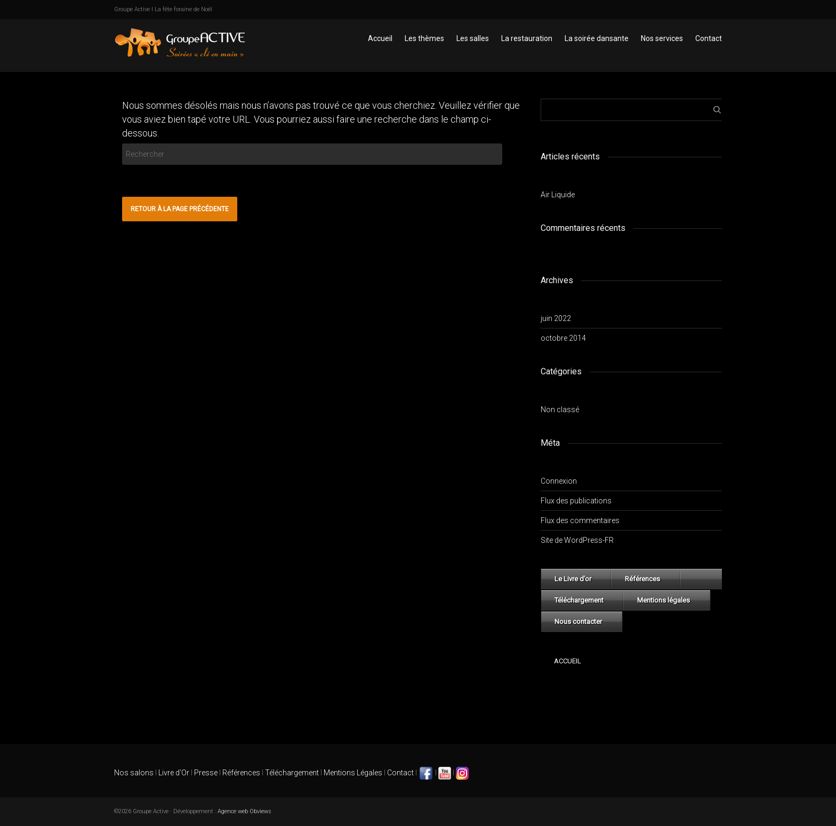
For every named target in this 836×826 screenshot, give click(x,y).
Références (642, 579)
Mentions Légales (353, 772)
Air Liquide (558, 194)
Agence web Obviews (244, 811)
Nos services (662, 38)
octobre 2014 (563, 338)
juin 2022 (556, 318)
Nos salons (134, 772)
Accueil (380, 38)
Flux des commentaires (580, 520)
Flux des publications (576, 500)
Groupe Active (132, 9)
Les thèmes (424, 38)
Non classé (560, 409)
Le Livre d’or (572, 579)
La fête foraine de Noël (183, 9)
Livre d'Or (173, 772)
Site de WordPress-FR (577, 540)
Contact (708, 38)
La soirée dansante (597, 38)
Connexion (559, 481)
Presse (206, 772)
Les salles (472, 38)
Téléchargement (579, 600)
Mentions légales (663, 600)
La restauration (526, 38)
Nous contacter (578, 621)
